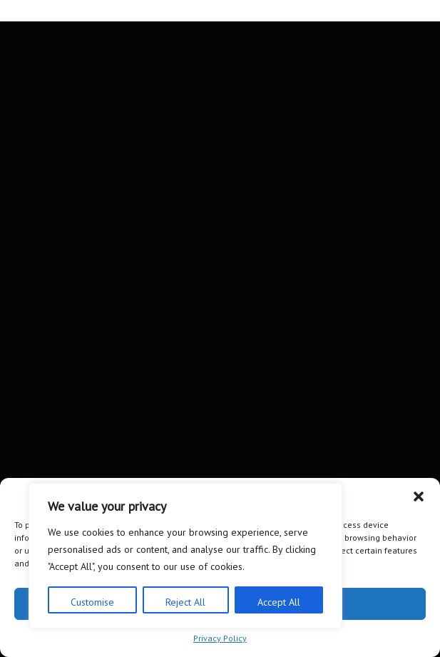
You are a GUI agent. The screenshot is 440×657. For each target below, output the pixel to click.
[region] (185, 555)
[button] (418, 496)
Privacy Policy (220, 638)
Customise (92, 602)
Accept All (278, 602)
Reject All (185, 602)
